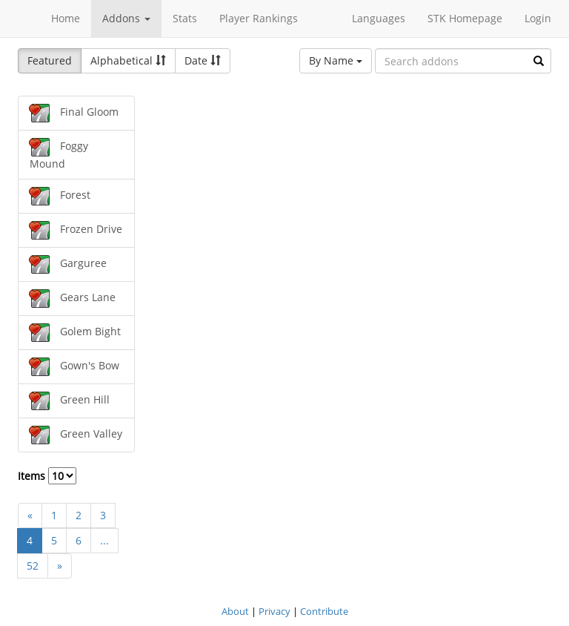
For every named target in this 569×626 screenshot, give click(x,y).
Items (47, 475)
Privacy (274, 611)
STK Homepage (464, 18)
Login (538, 18)
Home (65, 18)
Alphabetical (128, 60)
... (104, 540)
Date (202, 60)
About (235, 611)
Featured (49, 60)
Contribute (324, 611)
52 (33, 566)
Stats (185, 18)
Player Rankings (258, 18)
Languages (378, 18)
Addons (126, 18)
